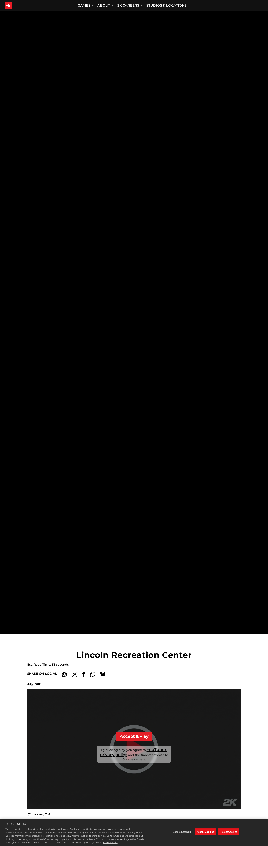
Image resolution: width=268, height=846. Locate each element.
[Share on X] (74, 674)
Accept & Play (134, 736)
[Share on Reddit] (64, 674)
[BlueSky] (102, 674)
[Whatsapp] (92, 674)
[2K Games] (15, 5)
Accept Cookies (205, 831)
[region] (134, 832)
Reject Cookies (228, 831)
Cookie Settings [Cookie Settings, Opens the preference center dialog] (182, 831)
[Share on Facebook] (83, 674)
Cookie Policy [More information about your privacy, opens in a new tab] (110, 842)
